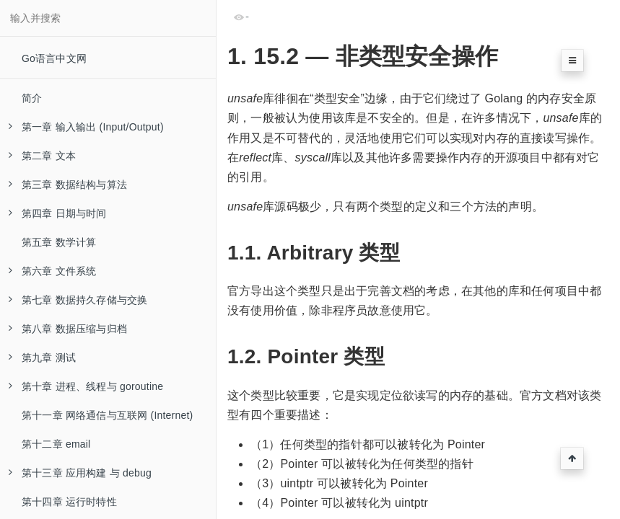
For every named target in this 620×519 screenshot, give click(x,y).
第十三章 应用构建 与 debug (80, 473)
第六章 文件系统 (53, 271)
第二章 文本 (42, 155)
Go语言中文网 (54, 58)
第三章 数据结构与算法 (68, 184)
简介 (32, 98)
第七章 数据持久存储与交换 (78, 300)
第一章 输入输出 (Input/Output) (86, 127)
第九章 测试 (42, 357)
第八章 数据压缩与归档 (68, 328)
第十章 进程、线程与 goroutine (86, 386)
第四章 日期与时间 (58, 213)
